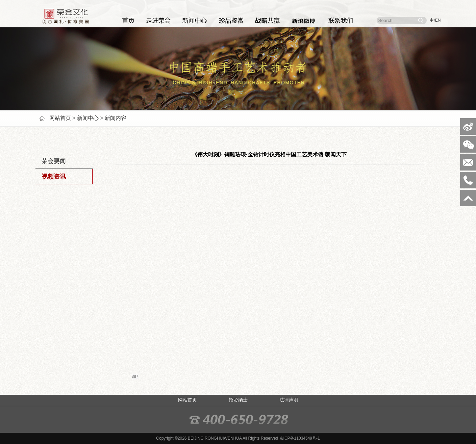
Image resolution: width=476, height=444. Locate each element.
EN (438, 20)
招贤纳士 (238, 399)
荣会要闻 (50, 161)
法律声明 (288, 399)
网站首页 (60, 118)
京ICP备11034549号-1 (299, 438)
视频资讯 (50, 176)
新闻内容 (115, 118)
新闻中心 (88, 118)
